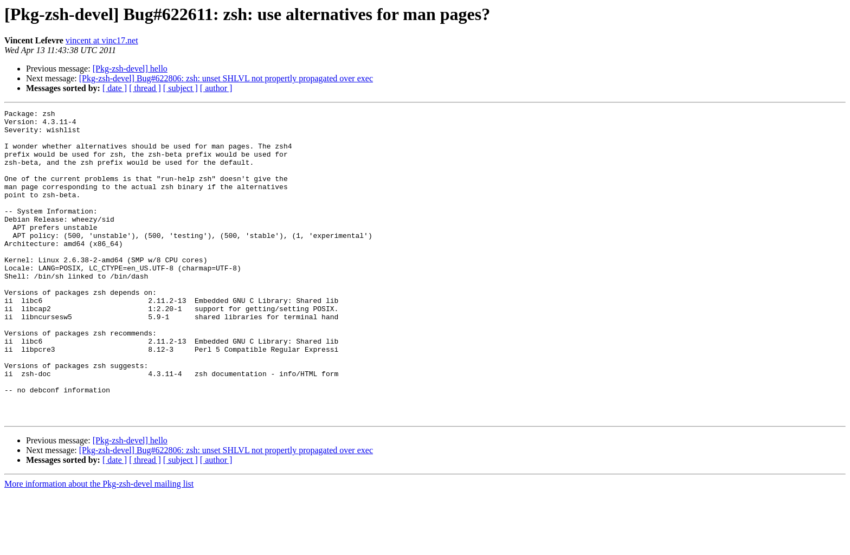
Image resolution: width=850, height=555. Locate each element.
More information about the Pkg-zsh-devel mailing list (99, 545)
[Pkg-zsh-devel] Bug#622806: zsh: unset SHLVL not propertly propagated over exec (226, 78)
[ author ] (216, 88)
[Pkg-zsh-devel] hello (130, 68)
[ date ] (114, 88)
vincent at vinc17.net (102, 40)
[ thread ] (145, 88)
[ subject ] (180, 88)
